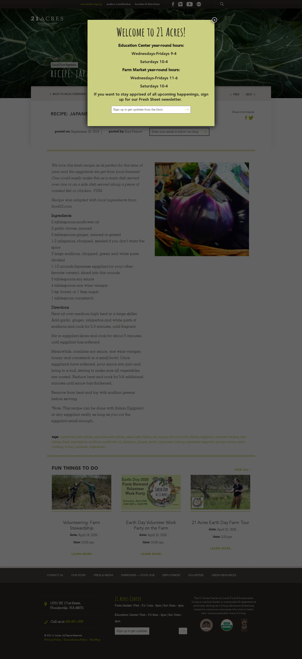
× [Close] (214, 19)
